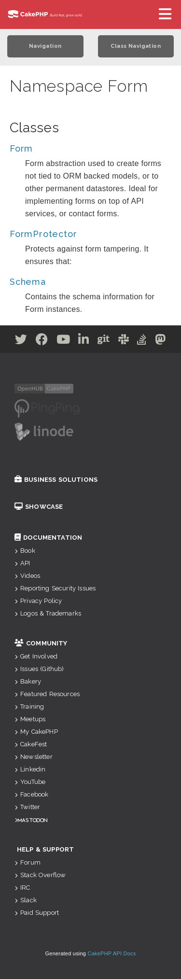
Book (24, 550)
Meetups (29, 719)
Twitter (27, 807)
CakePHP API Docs (112, 953)
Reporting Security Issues (55, 588)
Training (29, 706)
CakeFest (30, 744)
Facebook (31, 794)
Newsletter (33, 756)
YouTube (29, 781)
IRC (22, 887)
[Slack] (123, 341)
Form (21, 148)
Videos (27, 575)
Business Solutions (55, 479)
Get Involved (35, 656)
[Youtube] (63, 341)
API (22, 563)
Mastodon (32, 820)
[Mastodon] (160, 341)
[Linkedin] (83, 341)
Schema (28, 282)
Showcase (38, 506)
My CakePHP (36, 731)
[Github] (104, 341)
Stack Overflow (40, 875)
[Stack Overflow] (142, 341)
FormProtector (43, 234)
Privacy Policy (38, 600)
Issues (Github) (39, 668)
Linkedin (29, 769)
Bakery (27, 681)
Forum (27, 862)
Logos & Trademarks (47, 613)
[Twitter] (21, 341)
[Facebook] (42, 341)
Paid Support (36, 912)
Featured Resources (47, 694)
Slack (25, 900)
